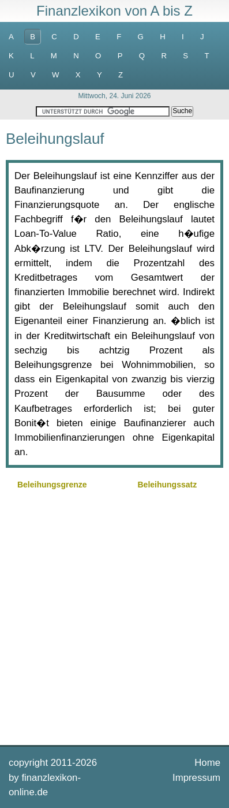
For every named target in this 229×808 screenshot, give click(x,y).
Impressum (196, 777)
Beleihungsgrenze (52, 484)
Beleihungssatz (167, 484)
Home (207, 762)
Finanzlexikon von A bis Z (114, 10)
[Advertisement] (114, 616)
